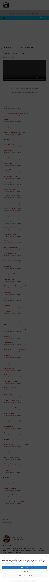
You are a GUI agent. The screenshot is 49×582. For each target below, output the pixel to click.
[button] (46, 556)
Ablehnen (24, 571)
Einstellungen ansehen (24, 576)
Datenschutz (26, 580)
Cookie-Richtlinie (18, 580)
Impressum (33, 580)
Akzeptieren (24, 567)
